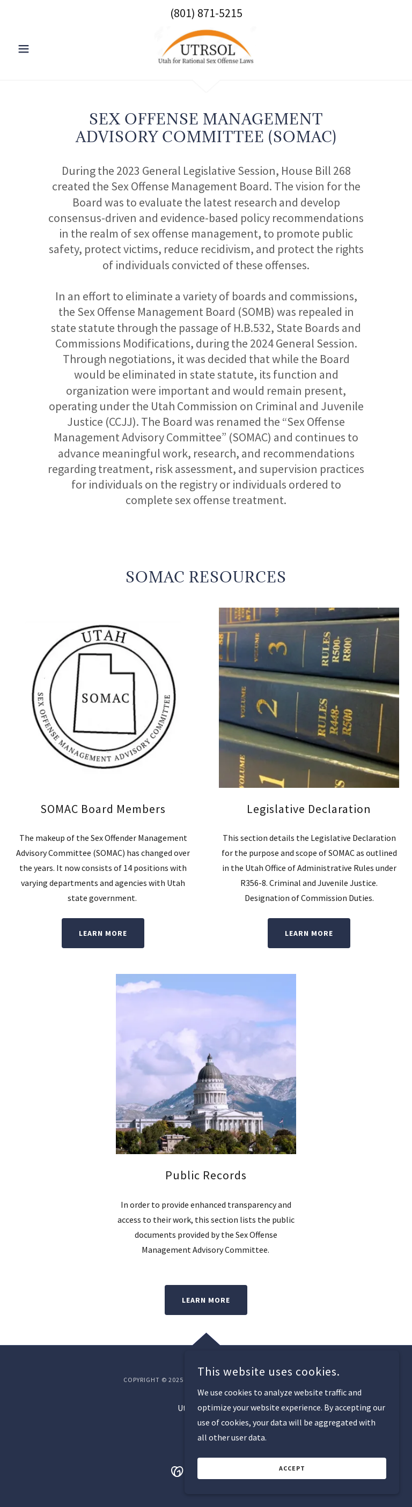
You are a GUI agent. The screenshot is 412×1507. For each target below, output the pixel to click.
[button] (42, 49)
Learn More (103, 933)
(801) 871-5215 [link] (206, 12)
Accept (292, 1469)
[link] (206, 47)
